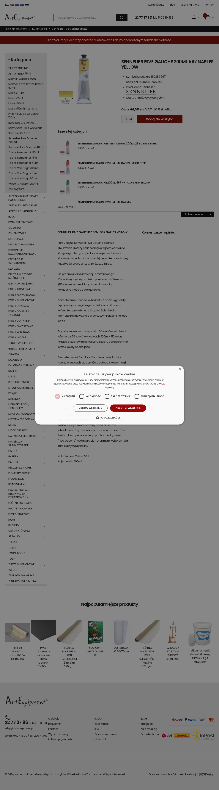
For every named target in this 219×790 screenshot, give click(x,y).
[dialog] (109, 395)
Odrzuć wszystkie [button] (90, 408)
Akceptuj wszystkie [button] (128, 408)
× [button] (180, 369)
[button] (109, 417)
